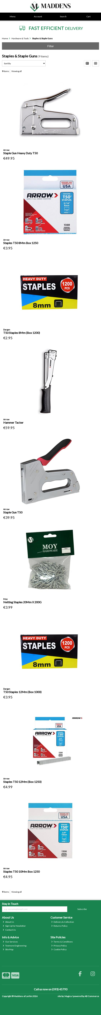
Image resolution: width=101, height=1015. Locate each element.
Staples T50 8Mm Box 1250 (20, 243)
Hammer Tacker (13, 422)
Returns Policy (59, 925)
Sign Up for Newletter (14, 925)
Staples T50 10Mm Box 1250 (21, 871)
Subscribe (82, 909)
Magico (68, 996)
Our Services (10, 941)
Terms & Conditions (62, 941)
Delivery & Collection (62, 922)
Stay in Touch (10, 903)
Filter (50, 46)
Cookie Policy (59, 949)
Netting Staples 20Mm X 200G (22, 602)
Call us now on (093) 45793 (50, 989)
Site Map (8, 949)
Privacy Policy (59, 945)
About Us (8, 922)
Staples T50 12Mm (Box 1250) (22, 781)
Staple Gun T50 (12, 512)
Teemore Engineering (14, 945)
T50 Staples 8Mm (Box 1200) (21, 332)
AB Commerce (92, 996)
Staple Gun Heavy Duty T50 (20, 153)
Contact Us (9, 929)
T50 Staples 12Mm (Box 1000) (22, 692)
